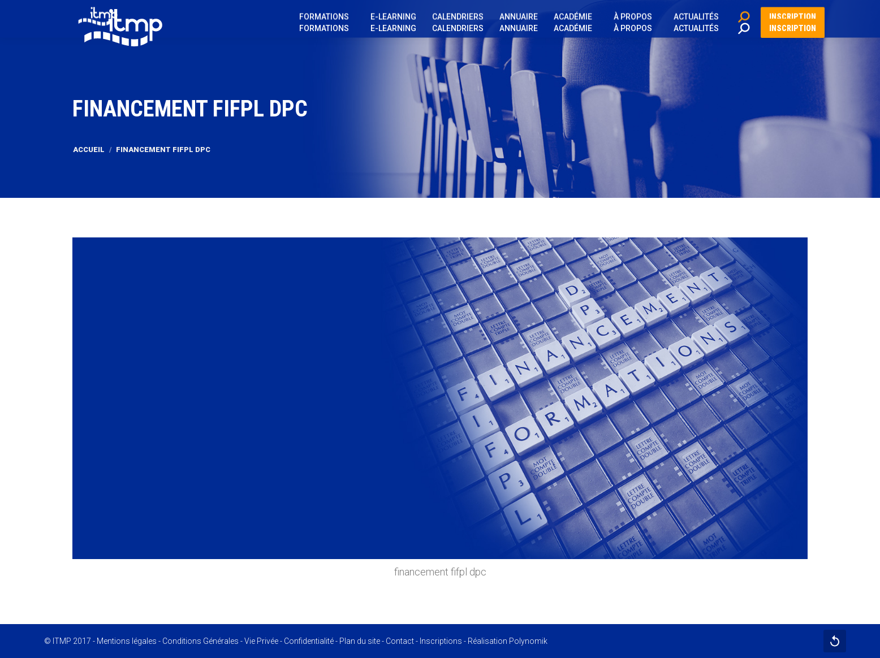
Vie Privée (261, 641)
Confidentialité (309, 641)
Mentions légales (127, 641)
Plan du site (359, 641)
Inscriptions (441, 641)
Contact (400, 641)
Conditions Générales (200, 641)
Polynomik (528, 641)
